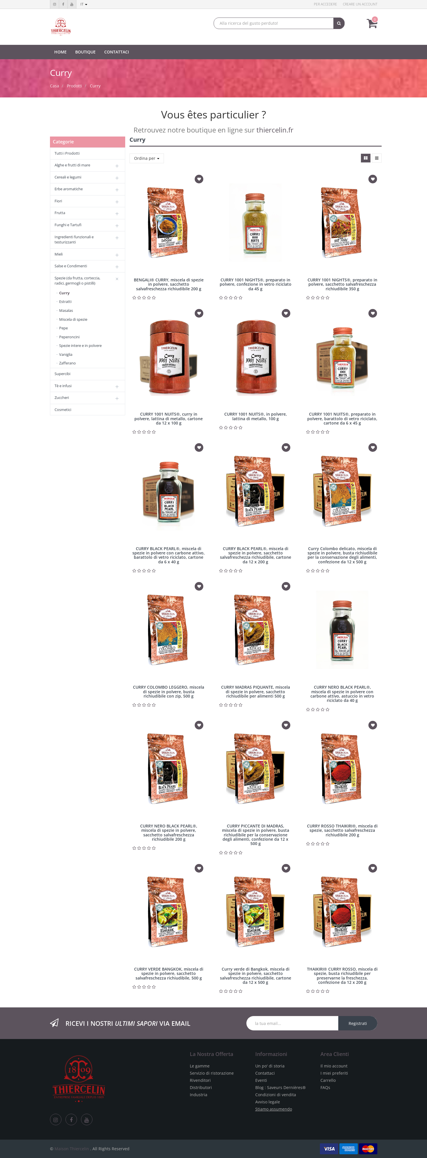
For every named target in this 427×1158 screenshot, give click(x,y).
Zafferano (67, 363)
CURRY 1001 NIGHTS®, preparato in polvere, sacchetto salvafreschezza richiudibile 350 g (342, 284)
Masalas (66, 310)
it (83, 4)
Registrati (358, 1023)
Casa (54, 86)
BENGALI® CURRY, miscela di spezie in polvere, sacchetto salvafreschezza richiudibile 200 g (169, 284)
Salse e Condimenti (71, 265)
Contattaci (265, 1073)
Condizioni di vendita (275, 1094)
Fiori (58, 200)
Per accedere (325, 4)
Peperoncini (69, 336)
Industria (198, 1094)
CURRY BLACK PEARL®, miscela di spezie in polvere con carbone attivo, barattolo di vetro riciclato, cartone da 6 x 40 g (168, 555)
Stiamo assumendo (273, 1109)
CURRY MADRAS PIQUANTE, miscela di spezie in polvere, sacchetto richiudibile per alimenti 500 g (255, 691)
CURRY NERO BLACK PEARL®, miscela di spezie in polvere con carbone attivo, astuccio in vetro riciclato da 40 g (342, 693)
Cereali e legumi (68, 177)
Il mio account (333, 1066)
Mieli (59, 254)
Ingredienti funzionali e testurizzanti (74, 239)
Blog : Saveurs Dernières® (280, 1087)
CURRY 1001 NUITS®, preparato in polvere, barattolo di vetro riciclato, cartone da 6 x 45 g (342, 418)
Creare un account (360, 4)
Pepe (63, 328)
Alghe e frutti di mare (72, 165)
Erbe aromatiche (69, 188)
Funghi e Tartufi (68, 224)
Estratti (65, 301)
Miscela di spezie (73, 319)
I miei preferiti (334, 1073)
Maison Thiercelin (72, 1148)
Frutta (60, 212)
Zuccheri (62, 397)
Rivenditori (200, 1080)
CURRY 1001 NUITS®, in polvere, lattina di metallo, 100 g (255, 416)
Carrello (328, 1080)
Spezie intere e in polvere (80, 345)
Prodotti (74, 86)
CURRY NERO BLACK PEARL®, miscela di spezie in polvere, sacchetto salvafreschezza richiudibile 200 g (168, 832)
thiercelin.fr (274, 130)
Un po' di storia (270, 1066)
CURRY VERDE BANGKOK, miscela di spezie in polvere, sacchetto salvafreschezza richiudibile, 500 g (168, 973)
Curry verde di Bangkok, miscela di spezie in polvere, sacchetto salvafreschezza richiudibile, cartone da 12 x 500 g (255, 975)
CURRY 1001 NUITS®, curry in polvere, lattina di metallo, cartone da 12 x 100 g (168, 418)
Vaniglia (65, 354)
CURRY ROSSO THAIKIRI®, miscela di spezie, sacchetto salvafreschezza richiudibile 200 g (342, 830)
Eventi (261, 1080)
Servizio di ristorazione (212, 1073)
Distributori (201, 1087)
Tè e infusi (63, 385)
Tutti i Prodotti (67, 153)
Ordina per (146, 158)
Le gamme (200, 1066)
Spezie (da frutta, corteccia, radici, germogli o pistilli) (77, 280)
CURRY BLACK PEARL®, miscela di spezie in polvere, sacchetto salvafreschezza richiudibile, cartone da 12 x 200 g (255, 555)
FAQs (325, 1087)
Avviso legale (267, 1102)
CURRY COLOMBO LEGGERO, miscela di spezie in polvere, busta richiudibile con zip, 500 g (168, 691)
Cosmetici (63, 409)
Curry (95, 86)
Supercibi (62, 373)
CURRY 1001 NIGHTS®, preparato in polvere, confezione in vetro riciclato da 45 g (255, 284)
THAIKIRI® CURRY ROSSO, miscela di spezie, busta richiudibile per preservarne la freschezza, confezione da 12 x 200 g (342, 975)
